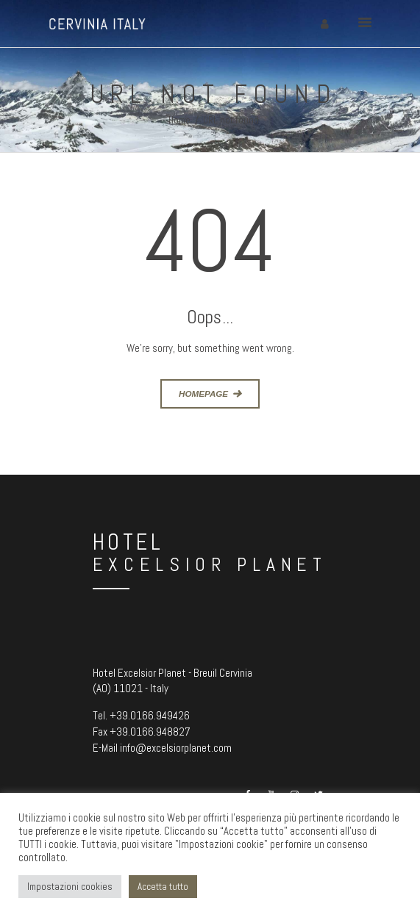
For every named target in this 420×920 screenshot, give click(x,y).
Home (179, 120)
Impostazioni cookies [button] (70, 886)
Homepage (203, 393)
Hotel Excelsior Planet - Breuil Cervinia (172, 673)
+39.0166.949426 (150, 715)
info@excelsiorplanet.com (176, 748)
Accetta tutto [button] (163, 886)
